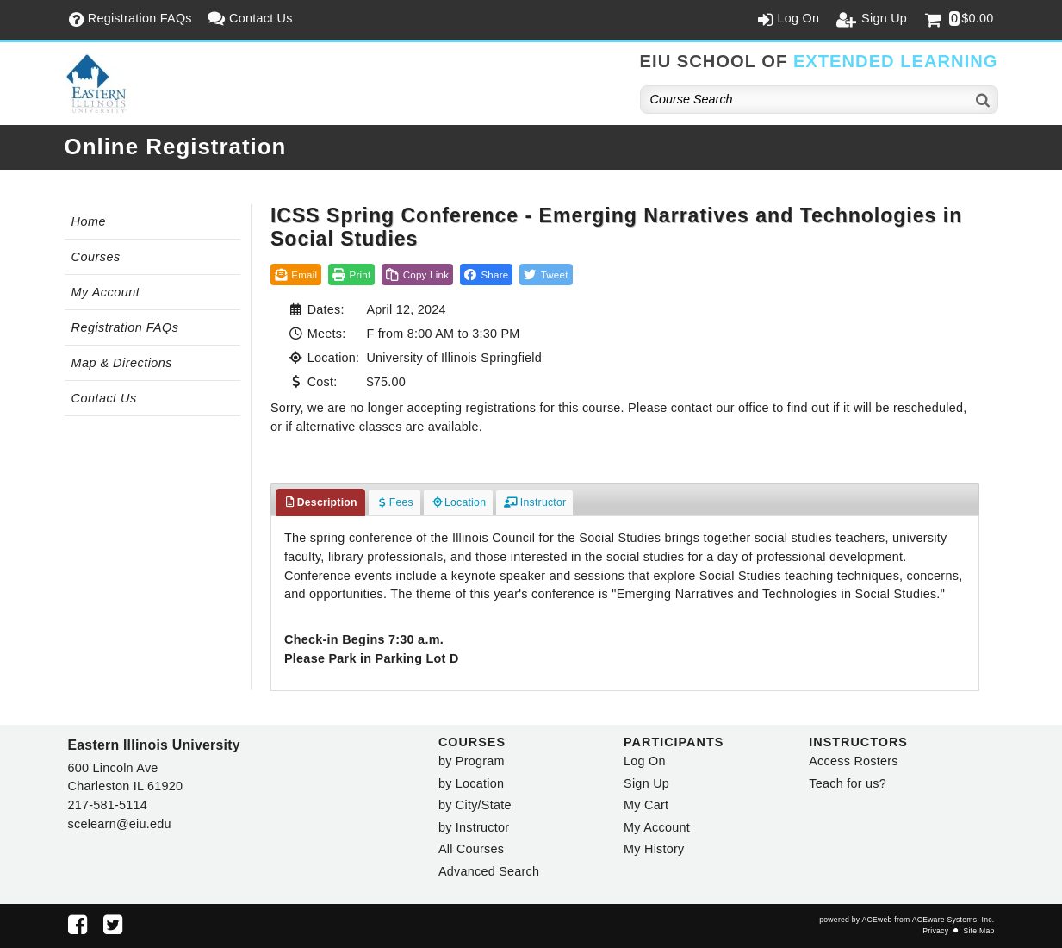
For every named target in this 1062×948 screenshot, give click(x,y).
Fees (394, 502)
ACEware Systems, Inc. (953, 919)
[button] (486, 274)
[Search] (983, 99)
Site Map (978, 930)
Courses (96, 257)
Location (458, 502)
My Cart (646, 805)
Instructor (534, 502)
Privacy (935, 930)
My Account (105, 292)
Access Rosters (853, 761)
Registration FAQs (125, 327)
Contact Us (104, 398)
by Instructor (473, 827)
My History (654, 849)
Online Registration (176, 146)
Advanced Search (488, 871)
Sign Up (646, 783)
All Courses (471, 849)
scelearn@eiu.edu (119, 824)
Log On (645, 761)
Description (320, 502)
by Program (471, 761)
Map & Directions (122, 363)
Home (88, 221)
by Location (471, 783)
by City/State (475, 805)
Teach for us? (847, 783)
